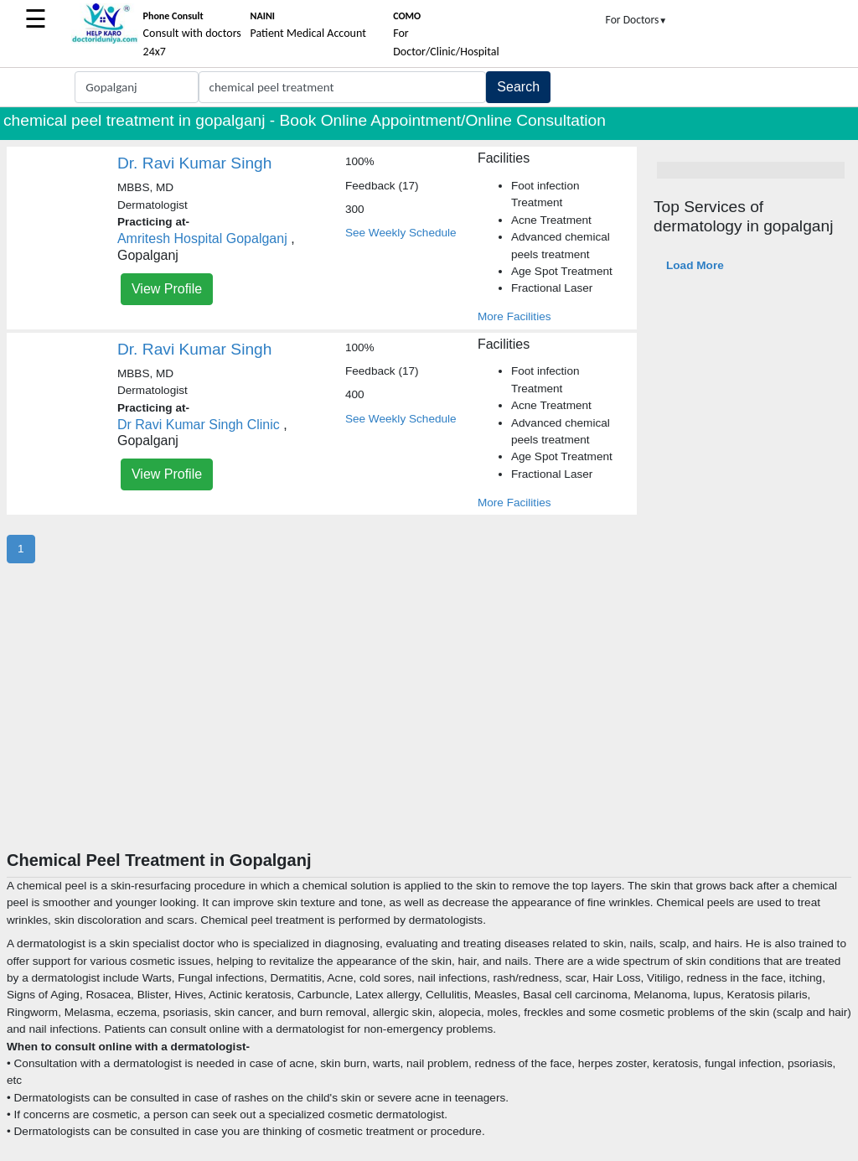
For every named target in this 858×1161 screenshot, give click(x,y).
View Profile (167, 289)
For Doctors (637, 20)
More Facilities (514, 316)
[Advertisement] (429, 724)
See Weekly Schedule (401, 232)
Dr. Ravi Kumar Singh (194, 163)
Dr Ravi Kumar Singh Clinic (198, 424)
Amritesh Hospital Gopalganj (202, 238)
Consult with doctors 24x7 (192, 34)
